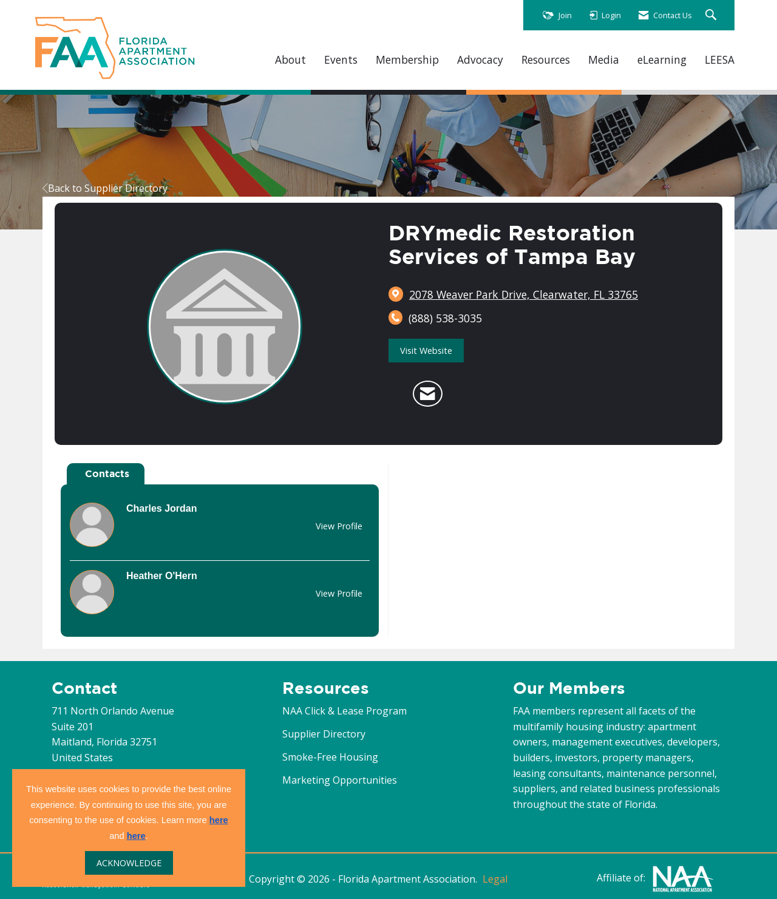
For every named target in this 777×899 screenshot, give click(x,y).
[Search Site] (712, 15)
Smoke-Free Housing (330, 757)
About (290, 60)
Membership (407, 60)
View (339, 526)
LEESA (720, 60)
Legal (495, 879)
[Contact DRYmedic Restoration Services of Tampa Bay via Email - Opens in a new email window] (428, 394)
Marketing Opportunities (339, 780)
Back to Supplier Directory (105, 188)
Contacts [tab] (107, 473)
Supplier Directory (323, 734)
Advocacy (480, 60)
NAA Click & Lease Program (344, 711)
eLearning (662, 60)
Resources (545, 60)
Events (341, 60)
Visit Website (426, 350)
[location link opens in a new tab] (523, 294)
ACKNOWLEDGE (129, 863)
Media (603, 60)
